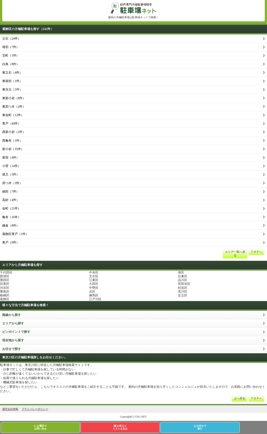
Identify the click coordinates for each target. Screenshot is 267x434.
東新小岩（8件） (14, 98)
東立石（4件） (12, 72)
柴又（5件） (10, 174)
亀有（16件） (11, 217)
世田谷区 (184, 283)
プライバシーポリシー (35, 409)
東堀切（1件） (12, 81)
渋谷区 (4, 287)
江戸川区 (95, 299)
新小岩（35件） (13, 149)
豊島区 (4, 291)
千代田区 (6, 272)
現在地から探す (13, 340)
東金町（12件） (13, 115)
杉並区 (182, 287)
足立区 (182, 295)
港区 (181, 272)
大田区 (93, 283)
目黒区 (4, 283)
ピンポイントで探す (16, 332)
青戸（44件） (11, 123)
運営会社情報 (10, 409)
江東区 (93, 280)
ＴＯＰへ (256, 251)
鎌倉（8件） (10, 225)
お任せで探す (11, 349)
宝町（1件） (10, 55)
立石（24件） (11, 38)
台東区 (182, 276)
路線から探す (11, 315)
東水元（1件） (12, 89)
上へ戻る (239, 398)
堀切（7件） (10, 47)
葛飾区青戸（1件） (15, 234)
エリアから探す (13, 323)
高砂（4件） (10, 200)
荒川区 (182, 291)
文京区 (93, 276)
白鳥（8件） (10, 64)
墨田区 (4, 280)
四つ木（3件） (12, 183)
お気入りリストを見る (120, 427)
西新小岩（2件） (14, 132)
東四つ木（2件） (14, 106)
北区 (92, 291)
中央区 (93, 272)
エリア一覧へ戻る (235, 253)
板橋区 (4, 295)
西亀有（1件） (12, 140)
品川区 (182, 280)
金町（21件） (11, 208)
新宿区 (4, 276)
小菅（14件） (11, 166)
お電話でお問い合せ (40, 427)
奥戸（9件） (10, 242)
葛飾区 (4, 299)
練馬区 (93, 295)
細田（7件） (10, 191)
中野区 (93, 287)
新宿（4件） (10, 157)
